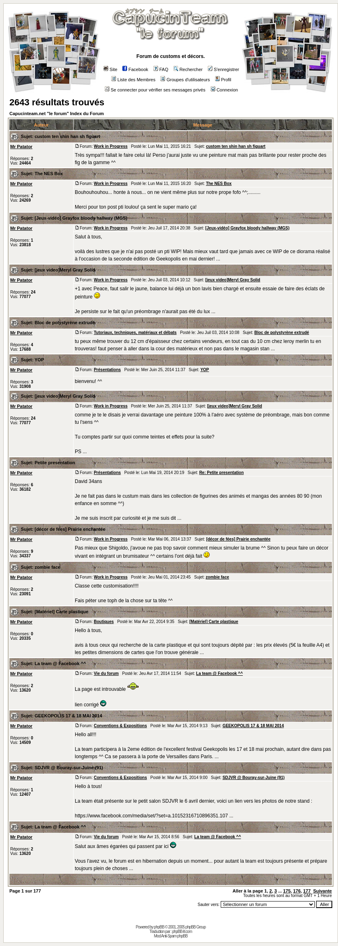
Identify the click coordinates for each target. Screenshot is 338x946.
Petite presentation (55, 462)
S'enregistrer (223, 69)
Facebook (135, 69)
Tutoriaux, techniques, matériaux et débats (135, 332)
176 (296, 890)
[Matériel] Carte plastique (61, 611)
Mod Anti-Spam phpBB (170, 936)
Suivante (322, 890)
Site (110, 69)
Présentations (107, 369)
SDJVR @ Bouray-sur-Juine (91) (69, 767)
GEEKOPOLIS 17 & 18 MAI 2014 (68, 715)
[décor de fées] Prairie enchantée (70, 529)
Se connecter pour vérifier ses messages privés (155, 89)
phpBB (159, 927)
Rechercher (188, 69)
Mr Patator (21, 146)
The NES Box (49, 173)
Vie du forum (106, 673)
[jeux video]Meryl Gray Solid (65, 269)
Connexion (224, 89)
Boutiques (104, 621)
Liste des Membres (133, 79)
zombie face (47, 567)
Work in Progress (111, 146)
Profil (223, 79)
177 (307, 890)
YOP (39, 359)
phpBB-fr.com (182, 931)
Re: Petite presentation (221, 472)
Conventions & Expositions (120, 725)
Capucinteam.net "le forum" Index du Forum (56, 113)
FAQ (160, 69)
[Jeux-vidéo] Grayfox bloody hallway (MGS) (81, 218)
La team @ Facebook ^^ (60, 663)
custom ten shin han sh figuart (67, 136)
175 (287, 890)
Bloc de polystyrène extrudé (65, 322)
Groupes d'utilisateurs (185, 79)
